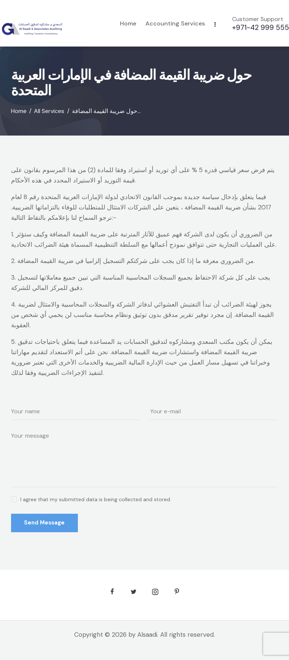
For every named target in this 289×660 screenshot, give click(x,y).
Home (19, 110)
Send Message (44, 522)
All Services (49, 110)
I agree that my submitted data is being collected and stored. (95, 499)
